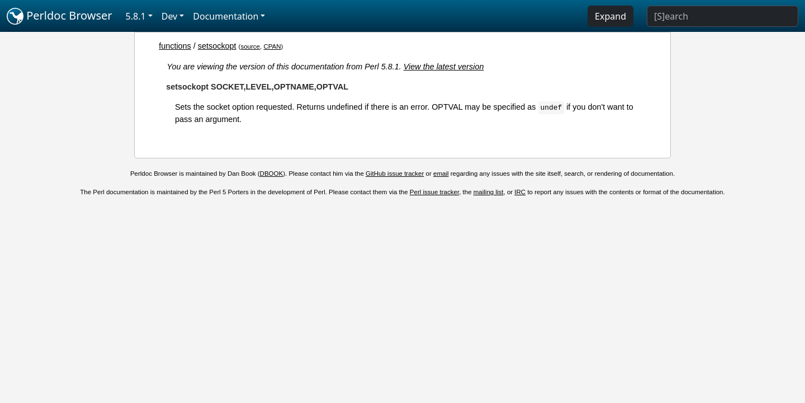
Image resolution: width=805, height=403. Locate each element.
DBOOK (271, 173)
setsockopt (217, 45)
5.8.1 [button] (136, 16)
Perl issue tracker (434, 192)
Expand (610, 16)
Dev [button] (170, 16)
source (250, 46)
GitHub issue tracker (395, 173)
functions (175, 45)
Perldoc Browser (59, 16)
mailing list (488, 192)
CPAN (272, 46)
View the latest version (444, 66)
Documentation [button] (225, 16)
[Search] (722, 16)
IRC (519, 192)
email (441, 173)
